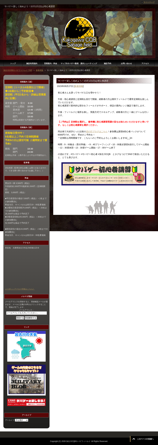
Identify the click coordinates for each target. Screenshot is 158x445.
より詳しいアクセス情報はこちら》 (20, 289)
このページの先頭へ (145, 439)
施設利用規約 (31, 63)
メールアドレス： (26, 310)
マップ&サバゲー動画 (70, 63)
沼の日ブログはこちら (97, 131)
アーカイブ (9, 420)
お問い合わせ (126, 63)
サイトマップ (149, 2)
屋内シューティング (88, 63)
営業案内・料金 (50, 63)
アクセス (145, 63)
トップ (13, 63)
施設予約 (107, 63)
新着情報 (78, 86)
